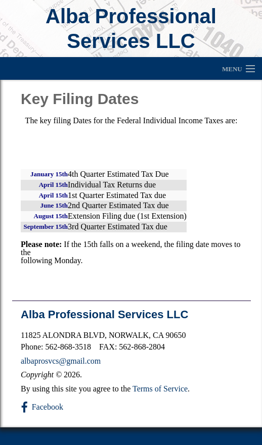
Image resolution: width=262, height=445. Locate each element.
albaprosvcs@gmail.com (61, 361)
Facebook (47, 407)
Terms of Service (160, 388)
